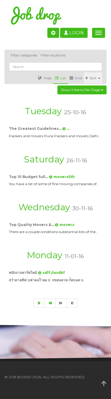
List (60, 78)
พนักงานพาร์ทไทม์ (23, 272)
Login (74, 32)
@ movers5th (62, 177)
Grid (76, 78)
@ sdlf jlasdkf (51, 272)
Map (45, 78)
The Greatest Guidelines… (35, 128)
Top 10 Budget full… (29, 177)
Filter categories (24, 55)
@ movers (64, 224)
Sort (93, 78)
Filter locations (53, 55)
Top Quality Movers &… (32, 224)
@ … (66, 128)
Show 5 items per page (82, 90)
